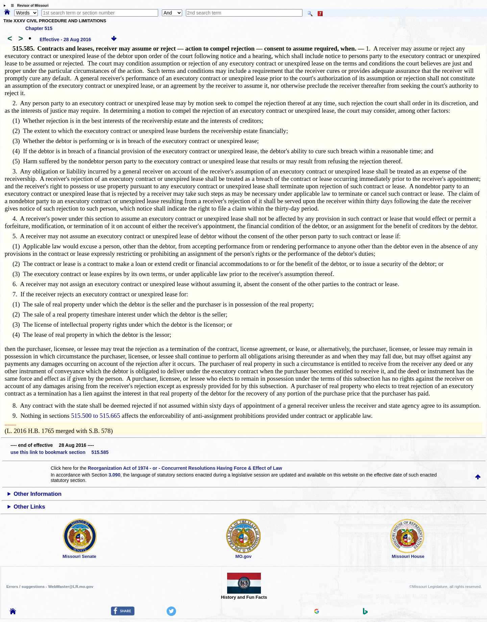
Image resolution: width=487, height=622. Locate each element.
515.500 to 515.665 (95, 415)
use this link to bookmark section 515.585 (59, 452)
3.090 (114, 475)
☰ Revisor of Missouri (28, 5)
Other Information (38, 494)
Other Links (29, 507)
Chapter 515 (38, 28)
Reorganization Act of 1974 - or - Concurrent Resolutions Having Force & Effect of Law (185, 468)
